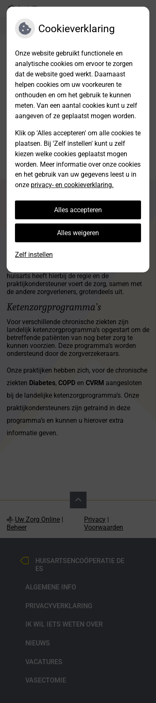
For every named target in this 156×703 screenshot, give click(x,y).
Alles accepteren (78, 210)
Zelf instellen (34, 255)
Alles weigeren (78, 233)
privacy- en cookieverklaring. (72, 185)
